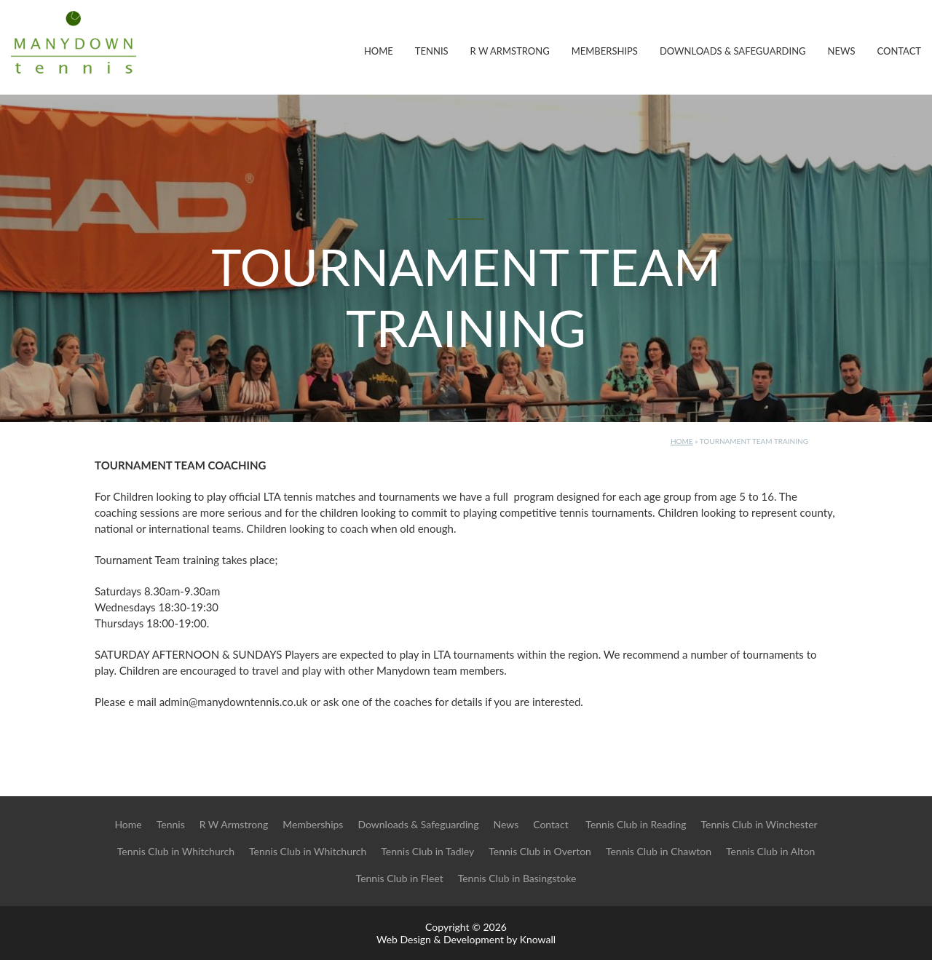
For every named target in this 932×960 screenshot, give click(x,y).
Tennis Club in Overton (540, 851)
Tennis (432, 51)
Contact (899, 51)
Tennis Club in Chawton (658, 851)
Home (378, 51)
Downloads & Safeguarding (733, 51)
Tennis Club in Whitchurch (175, 851)
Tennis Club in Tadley (427, 851)
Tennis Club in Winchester (759, 824)
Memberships (605, 51)
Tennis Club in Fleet (399, 878)
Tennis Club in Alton (770, 851)
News (842, 51)
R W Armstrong (510, 51)
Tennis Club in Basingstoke (517, 878)
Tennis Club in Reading (635, 824)
